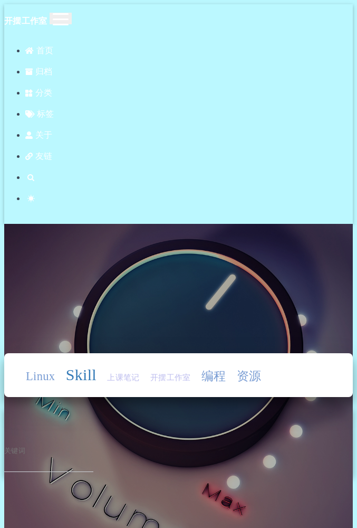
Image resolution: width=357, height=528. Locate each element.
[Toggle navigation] (61, 18)
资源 (249, 376)
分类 (38, 92)
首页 (39, 50)
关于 (38, 134)
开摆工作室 (170, 377)
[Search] (189, 177)
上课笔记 (123, 377)
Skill (81, 374)
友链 (38, 156)
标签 (39, 113)
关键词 (14, 451)
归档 (38, 71)
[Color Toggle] (189, 198)
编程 (213, 376)
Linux (40, 376)
